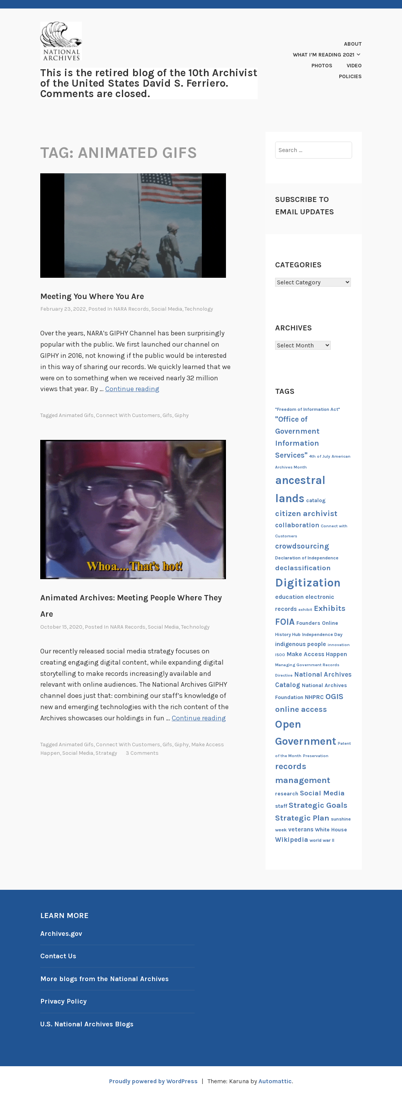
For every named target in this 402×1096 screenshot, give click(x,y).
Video (354, 65)
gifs (167, 415)
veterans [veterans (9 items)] (300, 829)
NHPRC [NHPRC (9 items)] (314, 697)
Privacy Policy (63, 1001)
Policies (350, 76)
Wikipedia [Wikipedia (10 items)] (291, 839)
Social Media (166, 309)
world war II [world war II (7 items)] (322, 840)
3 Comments (142, 753)
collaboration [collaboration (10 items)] (297, 525)
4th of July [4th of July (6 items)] (319, 456)
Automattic (276, 1081)
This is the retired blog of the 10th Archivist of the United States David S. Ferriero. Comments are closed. (148, 83)
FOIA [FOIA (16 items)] (285, 622)
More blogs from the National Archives (106, 979)
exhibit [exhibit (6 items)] (305, 609)
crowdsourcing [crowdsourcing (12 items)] (302, 546)
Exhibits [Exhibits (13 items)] (330, 608)
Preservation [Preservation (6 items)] (315, 755)
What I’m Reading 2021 (323, 54)
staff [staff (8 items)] (281, 806)
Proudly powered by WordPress (153, 1081)
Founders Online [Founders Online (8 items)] (317, 623)
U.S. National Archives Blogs (88, 1024)
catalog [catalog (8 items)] (316, 500)
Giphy (181, 415)
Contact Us (58, 956)
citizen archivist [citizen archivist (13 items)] (306, 513)
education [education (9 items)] (289, 596)
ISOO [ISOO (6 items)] (280, 654)
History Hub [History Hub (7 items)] (288, 634)
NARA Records (131, 309)
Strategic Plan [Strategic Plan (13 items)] (302, 817)
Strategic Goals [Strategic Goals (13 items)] (318, 805)
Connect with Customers (128, 415)
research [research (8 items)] (286, 793)
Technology (199, 309)
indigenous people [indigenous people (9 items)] (300, 644)
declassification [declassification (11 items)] (303, 568)
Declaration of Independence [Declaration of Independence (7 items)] (307, 558)
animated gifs (76, 415)
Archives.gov (61, 933)
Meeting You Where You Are (92, 296)
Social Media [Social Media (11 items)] (322, 793)
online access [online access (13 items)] (301, 709)
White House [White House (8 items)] (331, 829)
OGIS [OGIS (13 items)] (334, 696)
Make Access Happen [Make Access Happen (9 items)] (317, 654)
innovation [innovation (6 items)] (339, 644)
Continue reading (132, 389)
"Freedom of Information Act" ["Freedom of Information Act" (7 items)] (307, 409)
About (353, 44)
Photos (321, 65)
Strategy (106, 753)
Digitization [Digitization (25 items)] (307, 582)
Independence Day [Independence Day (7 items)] (322, 634)
